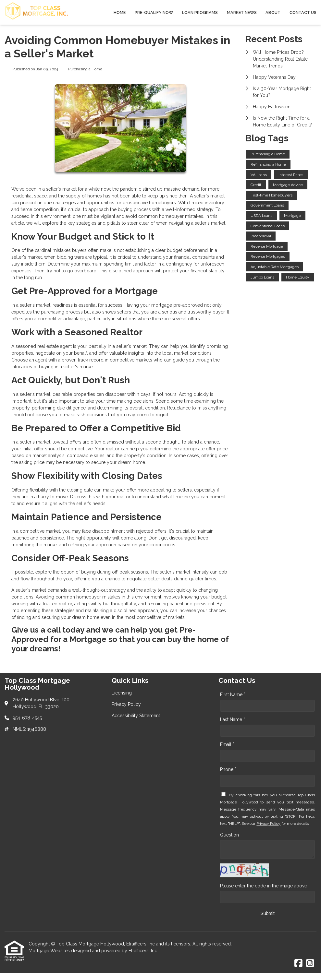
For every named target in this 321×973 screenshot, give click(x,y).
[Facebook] (298, 963)
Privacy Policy (268, 823)
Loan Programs (200, 12)
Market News (242, 12)
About (272, 12)
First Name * (232, 694)
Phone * (228, 769)
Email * (227, 744)
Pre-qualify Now (154, 12)
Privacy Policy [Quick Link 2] (126, 704)
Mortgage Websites (50, 950)
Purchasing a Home (85, 69)
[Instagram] (310, 963)
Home (120, 12)
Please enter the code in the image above (263, 885)
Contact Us (303, 12)
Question (229, 834)
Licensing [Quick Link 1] (122, 692)
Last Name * (232, 719)
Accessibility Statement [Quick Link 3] (136, 715)
